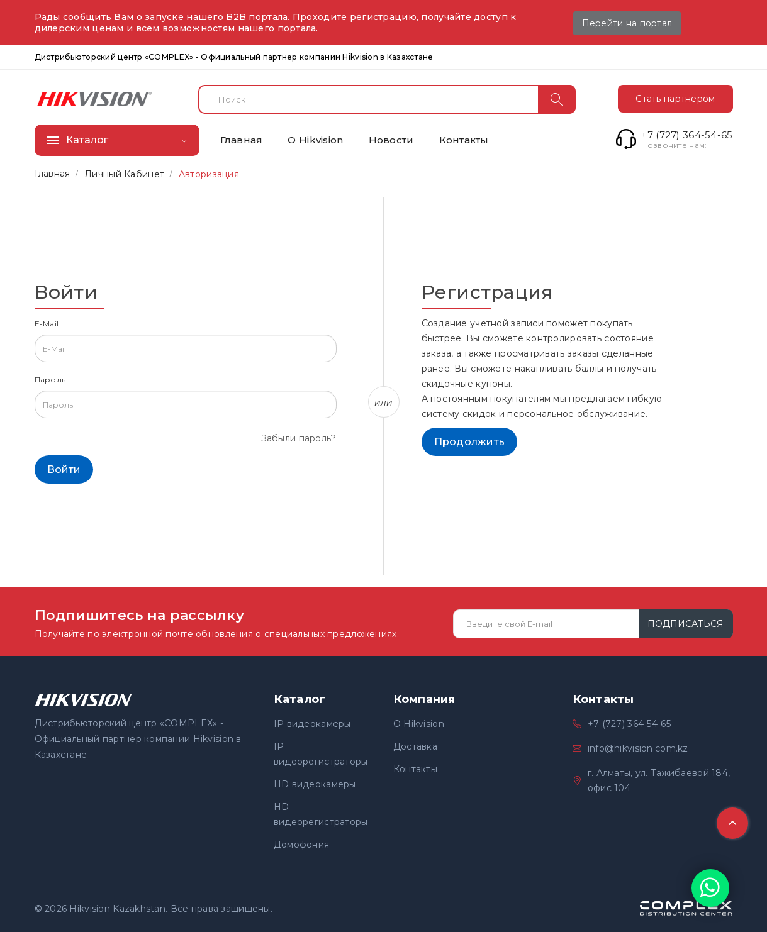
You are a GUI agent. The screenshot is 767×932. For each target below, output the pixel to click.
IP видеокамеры (312, 724)
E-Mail (47, 323)
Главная (52, 173)
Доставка (415, 746)
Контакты (415, 769)
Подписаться (685, 624)
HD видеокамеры (315, 784)
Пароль (50, 379)
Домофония (302, 844)
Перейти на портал (627, 23)
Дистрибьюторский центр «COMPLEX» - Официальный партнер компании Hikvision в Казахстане (234, 57)
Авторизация (209, 174)
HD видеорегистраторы (321, 814)
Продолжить (469, 442)
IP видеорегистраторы (321, 754)
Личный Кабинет (124, 174)
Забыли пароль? (299, 438)
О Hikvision (418, 724)
